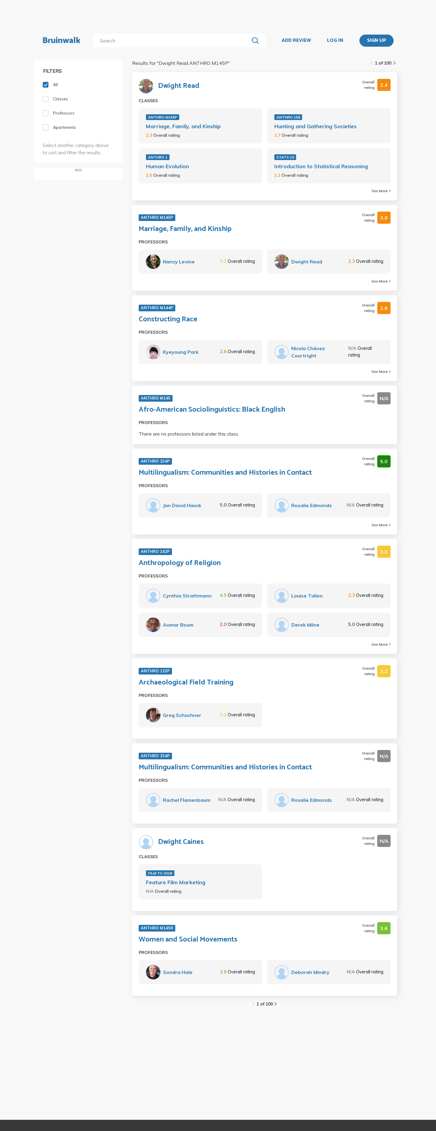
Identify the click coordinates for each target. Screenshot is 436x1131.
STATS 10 (285, 157)
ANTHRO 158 (288, 117)
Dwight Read (179, 86)
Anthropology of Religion (180, 563)
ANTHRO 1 (157, 157)
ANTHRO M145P (162, 117)
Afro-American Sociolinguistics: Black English (212, 409)
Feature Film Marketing (175, 882)
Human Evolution (167, 166)
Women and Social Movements (188, 939)
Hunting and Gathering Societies (315, 126)
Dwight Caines (181, 842)
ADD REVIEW (296, 41)
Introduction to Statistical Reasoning (321, 166)
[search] (172, 40)
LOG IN (335, 41)
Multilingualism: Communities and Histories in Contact (225, 472)
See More (381, 191)
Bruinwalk (61, 40)
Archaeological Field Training (186, 682)
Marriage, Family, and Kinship (183, 126)
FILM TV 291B (160, 873)
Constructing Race (168, 319)
